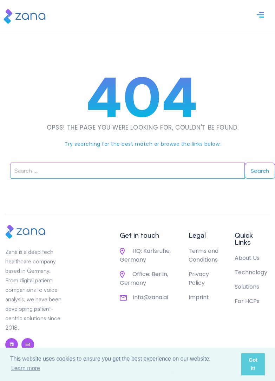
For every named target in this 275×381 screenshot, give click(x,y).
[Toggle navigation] (260, 13)
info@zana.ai (144, 297)
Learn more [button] (25, 368)
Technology (251, 272)
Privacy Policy (199, 278)
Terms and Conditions (203, 255)
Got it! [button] (253, 364)
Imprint (199, 297)
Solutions (247, 287)
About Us (247, 258)
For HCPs (247, 301)
